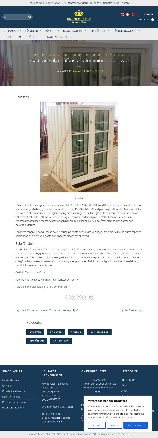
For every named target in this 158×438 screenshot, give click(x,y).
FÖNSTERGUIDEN (126, 30)
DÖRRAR (52, 30)
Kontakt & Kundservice (13, 391)
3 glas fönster (132, 310)
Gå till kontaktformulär (53, 421)
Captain (98, 71)
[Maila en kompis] (79, 297)
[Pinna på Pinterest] (84, 297)
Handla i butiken (10, 380)
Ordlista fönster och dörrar (30, 272)
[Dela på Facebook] (68, 297)
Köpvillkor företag (11, 397)
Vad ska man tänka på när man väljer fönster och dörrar (47, 279)
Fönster (124, 385)
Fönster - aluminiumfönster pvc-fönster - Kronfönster (70, 55)
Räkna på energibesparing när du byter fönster (41, 286)
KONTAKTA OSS (59, 36)
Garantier (7, 386)
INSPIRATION (14, 36)
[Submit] (29, 17)
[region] (118, 414)
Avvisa (114, 425)
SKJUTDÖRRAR (75, 30)
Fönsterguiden (128, 380)
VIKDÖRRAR (100, 30)
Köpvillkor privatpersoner (14, 402)
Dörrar (124, 391)
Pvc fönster (117, 55)
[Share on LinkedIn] (90, 297)
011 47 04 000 (53, 414)
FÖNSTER (33, 30)
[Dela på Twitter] (73, 297)
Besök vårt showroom (13, 407)
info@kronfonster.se (60, 418)
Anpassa (97, 425)
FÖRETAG (36, 36)
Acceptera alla (135, 425)
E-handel (13, 30)
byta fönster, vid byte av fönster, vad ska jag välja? (46, 310)
